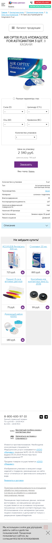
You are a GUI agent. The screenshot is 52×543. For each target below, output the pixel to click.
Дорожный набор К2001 (14, 315)
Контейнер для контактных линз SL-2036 (38, 281)
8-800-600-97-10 (15, 416)
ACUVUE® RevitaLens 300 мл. (13, 247)
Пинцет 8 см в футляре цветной (13, 280)
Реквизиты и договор (14, 480)
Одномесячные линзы (34, 12)
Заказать (26, 164)
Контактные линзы (17, 12)
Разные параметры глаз (26, 99)
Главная (4, 12)
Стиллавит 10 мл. (38, 246)
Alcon (47, 191)
